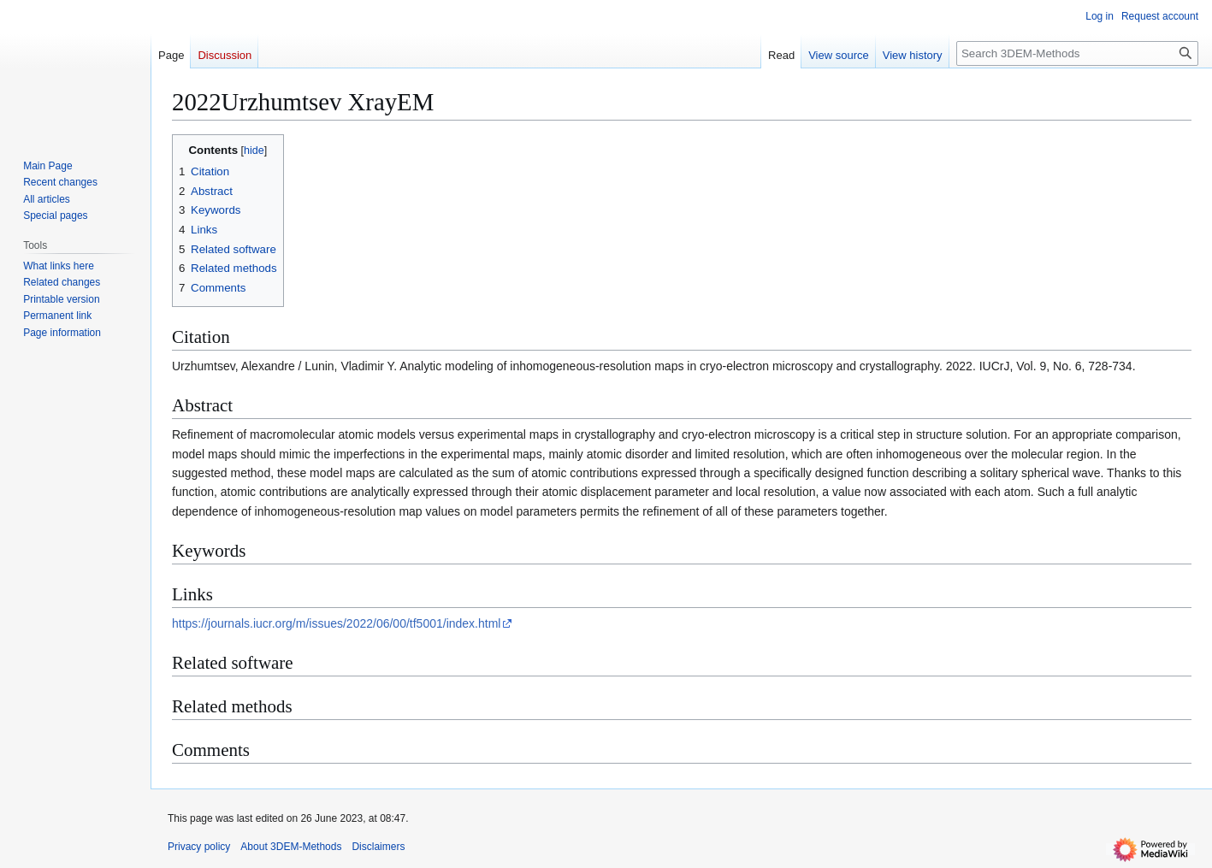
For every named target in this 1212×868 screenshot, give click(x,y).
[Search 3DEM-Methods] (1077, 53)
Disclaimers (378, 847)
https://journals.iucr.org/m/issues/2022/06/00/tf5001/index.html (336, 623)
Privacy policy (199, 847)
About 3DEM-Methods (290, 847)
